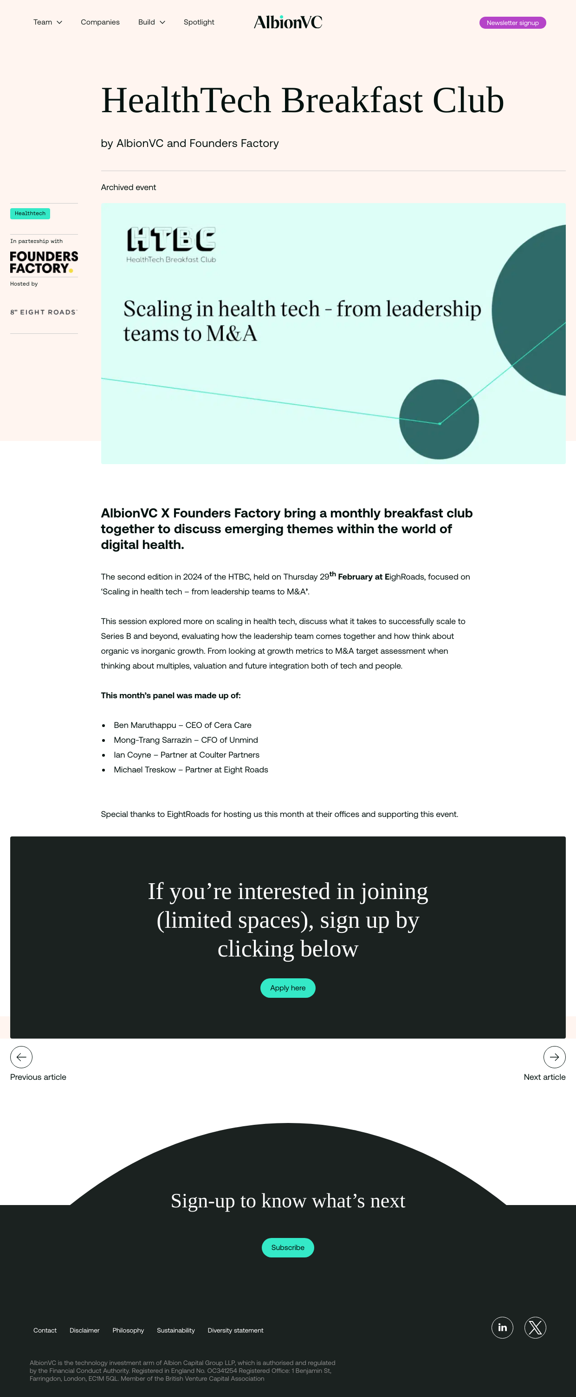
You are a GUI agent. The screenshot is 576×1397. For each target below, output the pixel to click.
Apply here (287, 988)
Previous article (38, 1064)
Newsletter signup (513, 22)
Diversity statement (236, 1330)
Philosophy (128, 1330)
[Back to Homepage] (288, 22)
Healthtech (30, 214)
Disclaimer (84, 1330)
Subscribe (288, 1248)
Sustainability (175, 1330)
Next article (545, 1064)
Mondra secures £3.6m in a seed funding (21, 1057)
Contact (45, 1330)
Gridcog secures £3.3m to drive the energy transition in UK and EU (555, 1057)
